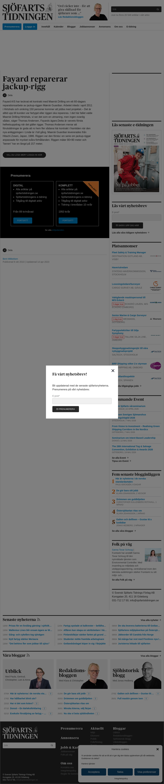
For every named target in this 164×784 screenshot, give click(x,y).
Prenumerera (65, 409)
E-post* (82, 399)
